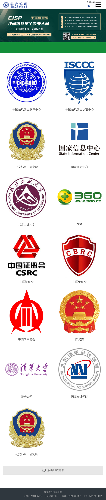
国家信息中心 (79, 166)
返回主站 (91, 2)
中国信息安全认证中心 (79, 109)
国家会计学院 (79, 396)
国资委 (79, 339)
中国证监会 (26, 281)
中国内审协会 (26, 339)
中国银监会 (79, 281)
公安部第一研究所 (26, 454)
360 (79, 224)
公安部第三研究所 (26, 166)
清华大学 (26, 396)
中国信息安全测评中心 (26, 109)
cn (88, 6)
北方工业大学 (26, 224)
